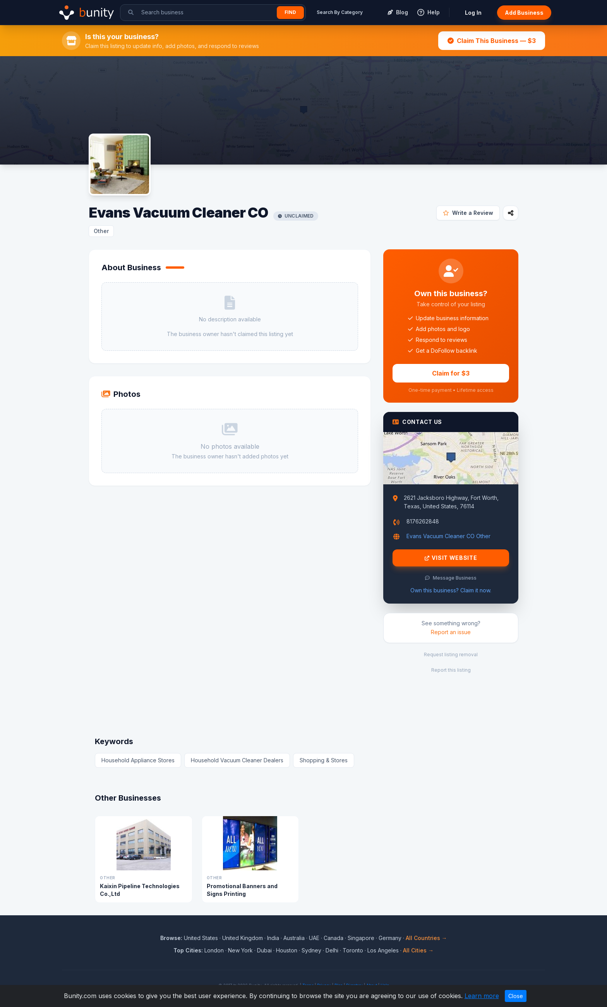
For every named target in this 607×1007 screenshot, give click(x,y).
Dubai (264, 950)
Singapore (361, 938)
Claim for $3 (451, 373)
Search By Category (340, 12)
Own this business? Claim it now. (450, 590)
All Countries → (426, 938)
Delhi (332, 950)
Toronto (353, 950)
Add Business (524, 12)
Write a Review (468, 212)
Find (290, 12)
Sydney (311, 950)
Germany (390, 938)
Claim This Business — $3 (492, 41)
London (214, 950)
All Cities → (418, 950)
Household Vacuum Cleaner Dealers (237, 760)
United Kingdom (242, 938)
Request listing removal (451, 654)
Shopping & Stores (324, 760)
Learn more (482, 996)
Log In (473, 12)
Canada (333, 938)
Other (101, 231)
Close (515, 996)
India (273, 938)
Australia (294, 938)
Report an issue (451, 632)
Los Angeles (383, 950)
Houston (286, 950)
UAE (314, 938)
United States (201, 938)
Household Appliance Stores (138, 760)
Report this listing (451, 670)
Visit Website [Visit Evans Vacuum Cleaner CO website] (451, 557)
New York (240, 950)
